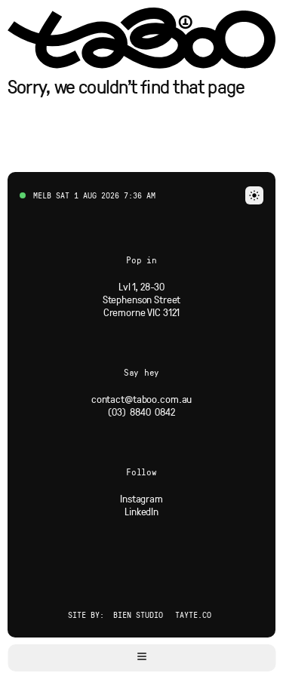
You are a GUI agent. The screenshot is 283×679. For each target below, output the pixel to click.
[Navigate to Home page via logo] (141, 38)
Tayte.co (193, 614)
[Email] (141, 398)
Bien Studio (138, 614)
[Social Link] (141, 498)
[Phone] (141, 411)
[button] (141, 657)
